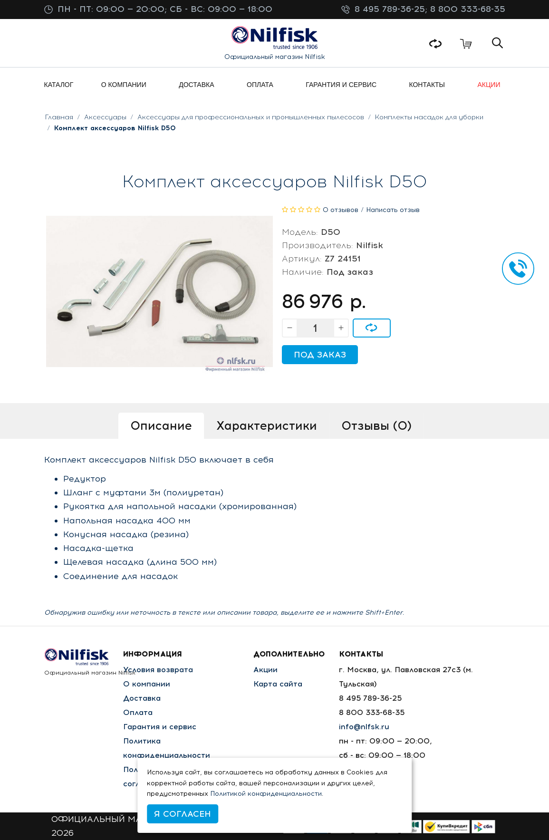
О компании (146, 683)
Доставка (142, 698)
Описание (161, 425)
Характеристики (266, 425)
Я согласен (182, 814)
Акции (265, 669)
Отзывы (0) (376, 425)
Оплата (138, 712)
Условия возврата (158, 669)
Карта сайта (277, 683)
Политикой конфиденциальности (266, 794)
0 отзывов (340, 210)
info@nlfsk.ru (364, 726)
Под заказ (320, 354)
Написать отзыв (393, 210)
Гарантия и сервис (159, 726)
